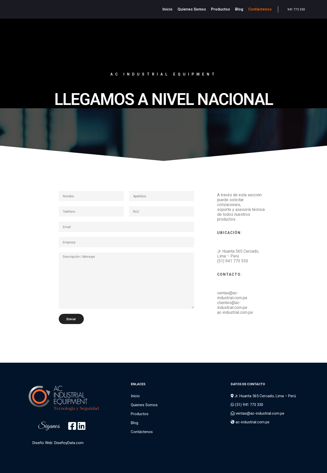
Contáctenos (142, 431)
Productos (139, 414)
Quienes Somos (144, 405)
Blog (134, 423)
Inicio (135, 396)
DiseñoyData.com (69, 442)
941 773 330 (296, 9)
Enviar (71, 319)
